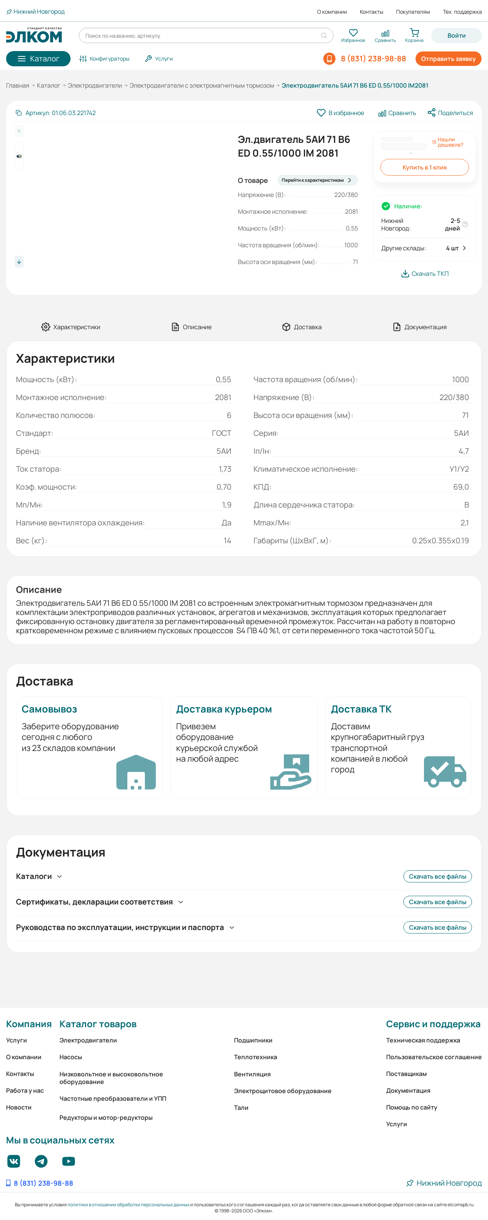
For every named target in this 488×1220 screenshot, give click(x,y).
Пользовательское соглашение (434, 1057)
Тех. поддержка (462, 12)
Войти (457, 35)
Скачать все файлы (437, 876)
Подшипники (253, 1040)
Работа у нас (25, 1090)
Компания (29, 1023)
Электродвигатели (95, 85)
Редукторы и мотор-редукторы (105, 1117)
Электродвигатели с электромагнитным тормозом (202, 85)
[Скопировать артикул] (55, 112)
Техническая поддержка (423, 1040)
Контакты (371, 12)
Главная (17, 85)
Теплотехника (255, 1057)
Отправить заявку (448, 58)
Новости (19, 1107)
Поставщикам (406, 1074)
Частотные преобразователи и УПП (112, 1098)
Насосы (70, 1057)
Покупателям (413, 12)
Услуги (16, 1040)
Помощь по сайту (411, 1107)
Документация (408, 1090)
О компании (332, 12)
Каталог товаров (97, 1023)
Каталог (48, 85)
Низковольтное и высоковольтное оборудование (111, 1078)
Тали (241, 1107)
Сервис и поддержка (433, 1023)
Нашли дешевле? (447, 142)
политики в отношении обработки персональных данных (128, 1204)
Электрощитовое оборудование (283, 1091)
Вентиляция (252, 1074)
